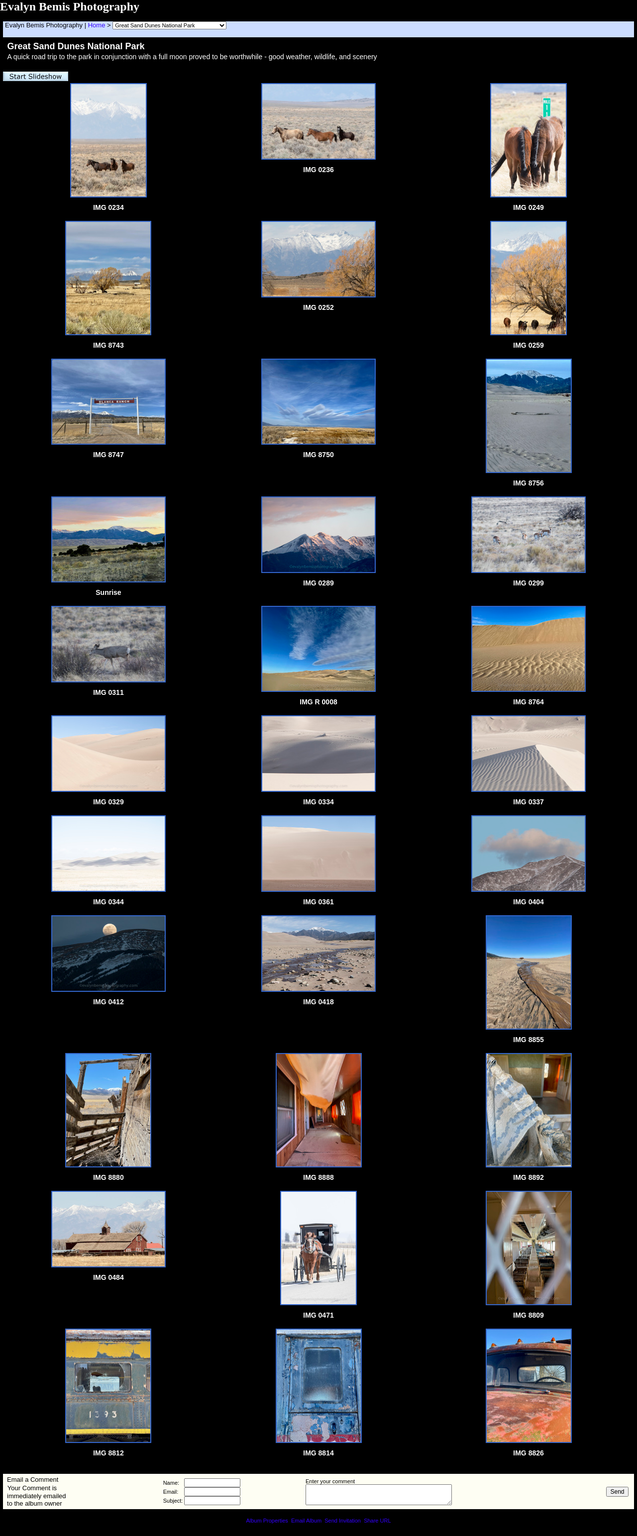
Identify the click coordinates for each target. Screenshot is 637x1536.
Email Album (306, 1521)
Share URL (377, 1521)
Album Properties (267, 1521)
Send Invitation (342, 1521)
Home (97, 25)
